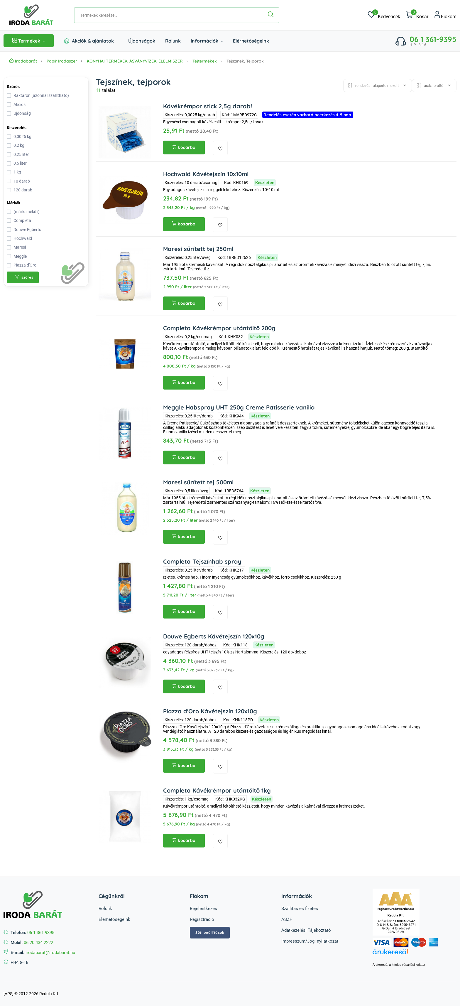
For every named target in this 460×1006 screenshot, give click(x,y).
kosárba (184, 147)
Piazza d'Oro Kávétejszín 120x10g (210, 711)
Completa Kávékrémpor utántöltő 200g (219, 328)
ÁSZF (286, 919)
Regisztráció (202, 919)
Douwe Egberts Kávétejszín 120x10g (213, 636)
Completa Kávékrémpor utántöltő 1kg (217, 790)
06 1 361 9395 (40, 932)
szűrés (24, 277)
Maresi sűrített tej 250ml (198, 248)
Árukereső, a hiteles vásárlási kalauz (399, 964)
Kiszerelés (16, 127)
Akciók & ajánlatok (93, 41)
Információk (207, 41)
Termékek (28, 41)
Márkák (14, 202)
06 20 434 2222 (38, 942)
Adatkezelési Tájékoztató (306, 930)
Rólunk (173, 41)
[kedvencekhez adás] (220, 148)
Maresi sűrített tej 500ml (198, 482)
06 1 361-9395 (433, 39)
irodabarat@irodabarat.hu (50, 952)
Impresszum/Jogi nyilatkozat (309, 941)
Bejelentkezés (203, 908)
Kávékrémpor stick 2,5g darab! (207, 106)
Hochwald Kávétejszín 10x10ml (205, 174)
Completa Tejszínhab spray (202, 561)
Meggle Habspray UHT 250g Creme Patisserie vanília (239, 407)
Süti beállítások (209, 932)
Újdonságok (141, 41)
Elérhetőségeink (251, 41)
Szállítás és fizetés (299, 908)
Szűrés (13, 86)
